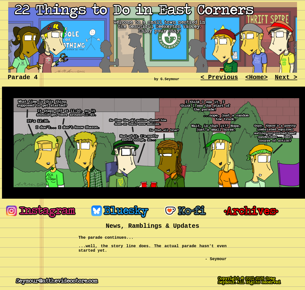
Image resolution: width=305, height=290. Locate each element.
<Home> (256, 77)
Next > (286, 77)
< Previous (219, 77)
